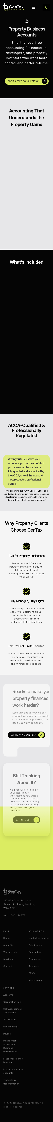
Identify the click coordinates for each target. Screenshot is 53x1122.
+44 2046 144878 (14, 921)
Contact (7, 972)
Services (8, 965)
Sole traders (35, 951)
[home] (13, 7)
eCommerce (35, 987)
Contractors (35, 958)
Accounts (8, 1001)
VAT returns (9, 1026)
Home (6, 944)
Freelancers (35, 965)
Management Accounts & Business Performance (10, 1052)
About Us (8, 951)
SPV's (32, 979)
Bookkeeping (10, 1033)
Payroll (7, 1040)
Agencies (34, 972)
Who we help (10, 958)
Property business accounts (13, 1078)
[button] (33, 7)
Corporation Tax (12, 1008)
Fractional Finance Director (13, 1067)
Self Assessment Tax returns (12, 1017)
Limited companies (39, 944)
